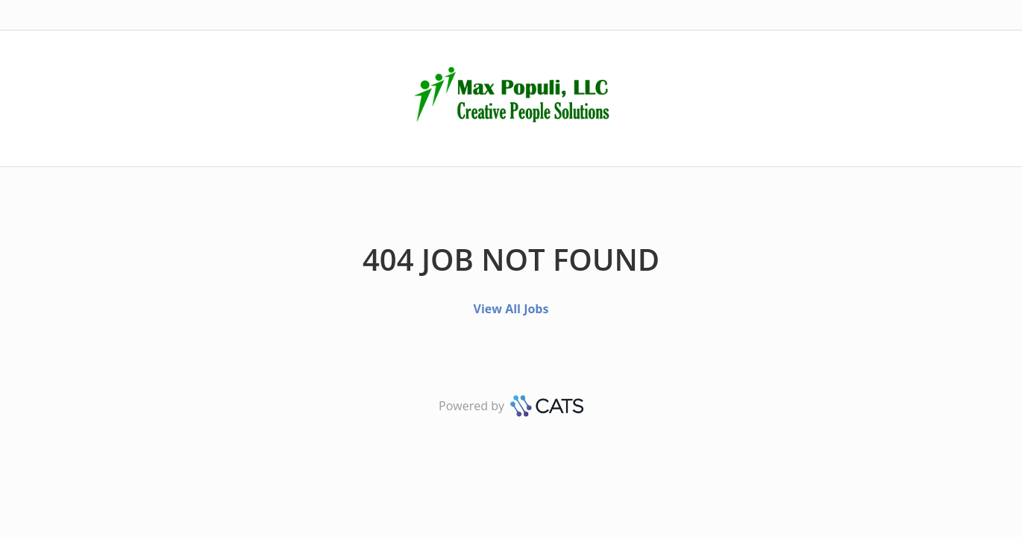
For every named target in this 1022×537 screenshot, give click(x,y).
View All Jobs (511, 309)
